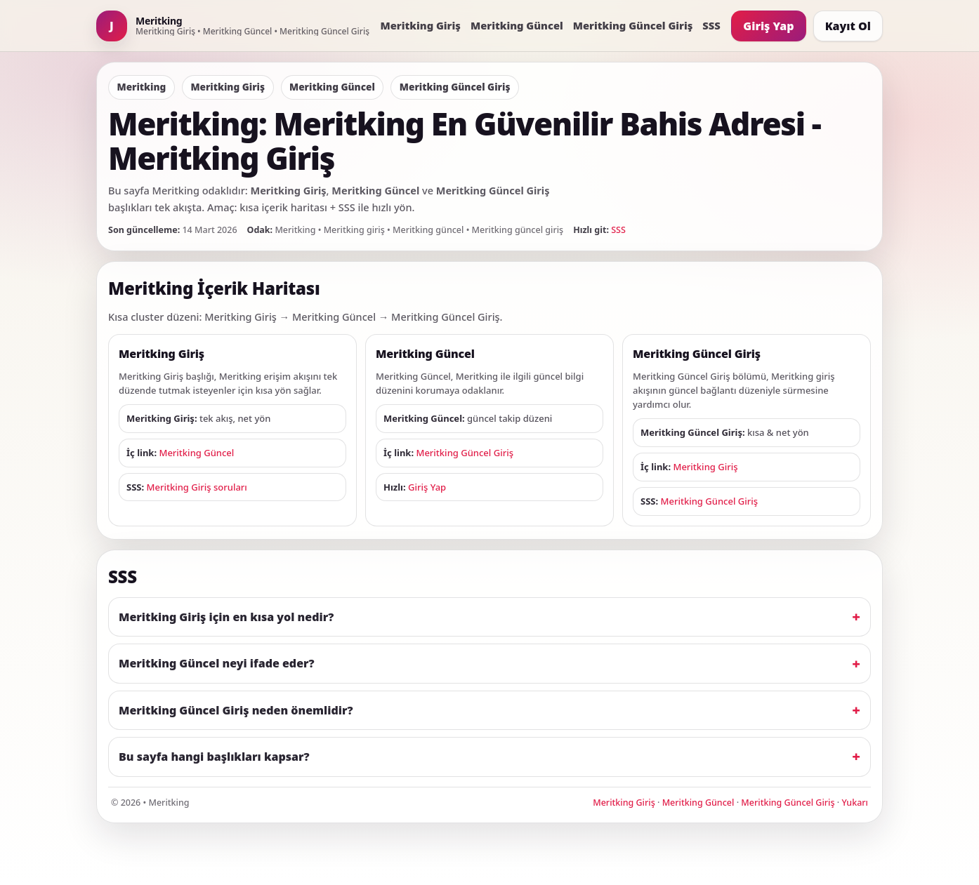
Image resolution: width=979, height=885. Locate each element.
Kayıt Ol (848, 26)
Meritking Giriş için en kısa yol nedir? (226, 617)
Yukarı (854, 803)
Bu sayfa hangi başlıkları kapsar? (214, 756)
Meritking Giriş (421, 25)
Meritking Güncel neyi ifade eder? (217, 663)
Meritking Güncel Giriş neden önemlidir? (236, 710)
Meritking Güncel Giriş (633, 25)
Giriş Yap (768, 26)
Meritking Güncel (517, 25)
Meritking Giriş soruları (197, 487)
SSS (711, 25)
